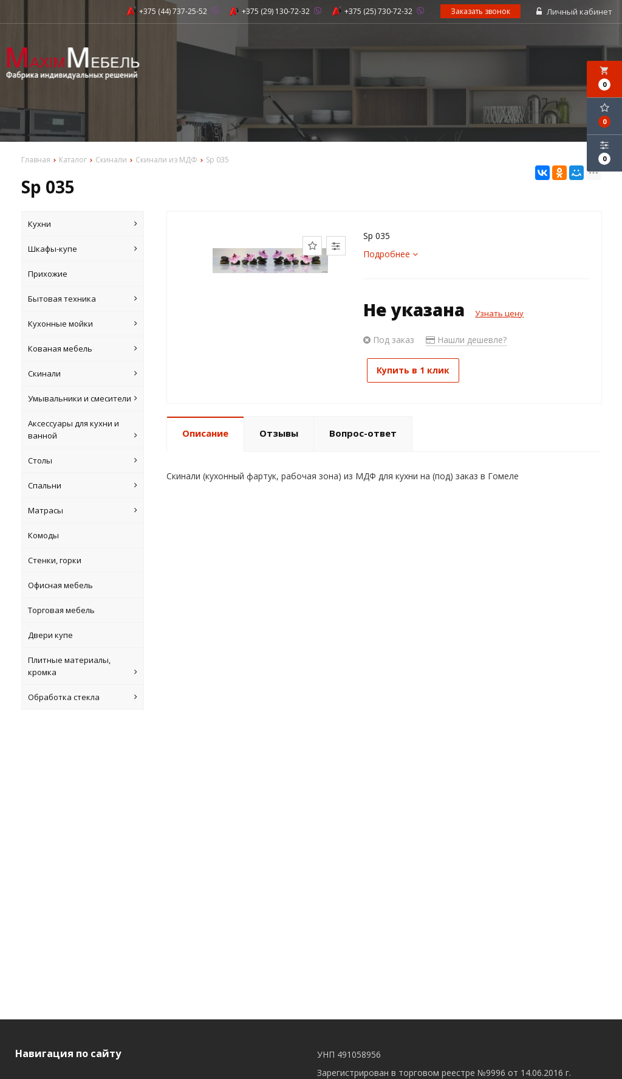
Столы (82, 461)
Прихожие (47, 274)
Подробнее (390, 254)
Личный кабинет (575, 12)
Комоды (43, 535)
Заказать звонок (481, 12)
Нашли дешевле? (466, 340)
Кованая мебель (82, 349)
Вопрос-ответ (363, 431)
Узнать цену (499, 313)
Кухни (82, 224)
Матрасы (82, 511)
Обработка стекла (82, 698)
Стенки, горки (54, 560)
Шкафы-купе (82, 249)
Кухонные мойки (82, 324)
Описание (205, 431)
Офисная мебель (60, 585)
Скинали (82, 374)
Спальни (82, 486)
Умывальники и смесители (82, 399)
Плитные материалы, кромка (82, 667)
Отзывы (278, 431)
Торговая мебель (61, 610)
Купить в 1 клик (417, 370)
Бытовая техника (82, 299)
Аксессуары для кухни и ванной (82, 430)
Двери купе (50, 635)
